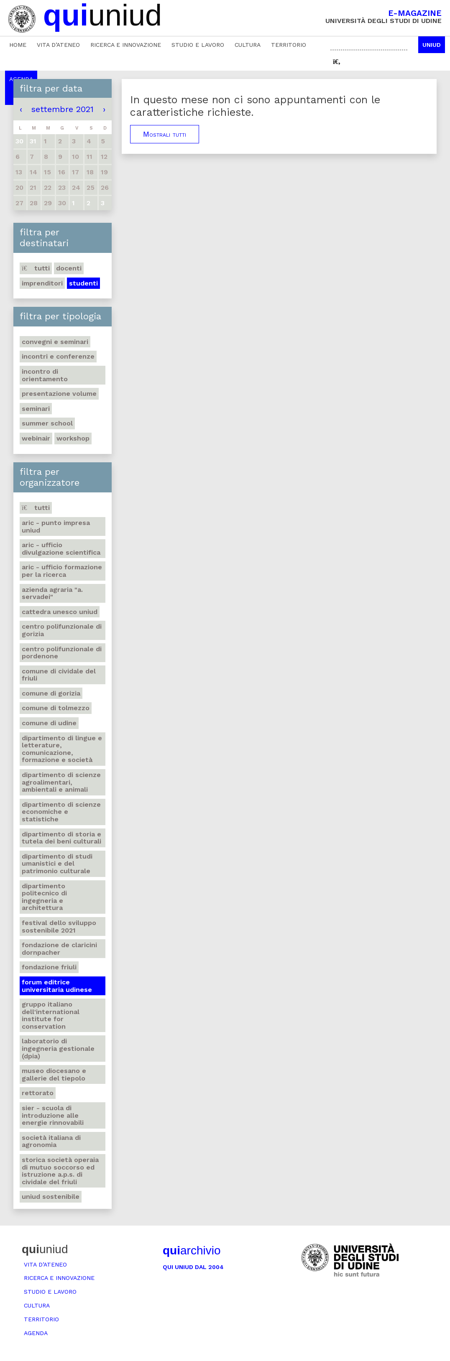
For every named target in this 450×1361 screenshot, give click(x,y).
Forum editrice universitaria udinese (57, 986)
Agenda (36, 1333)
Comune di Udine (49, 723)
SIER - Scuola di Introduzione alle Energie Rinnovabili (53, 1115)
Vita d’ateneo (58, 44)
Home (17, 44)
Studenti (83, 283)
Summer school (47, 423)
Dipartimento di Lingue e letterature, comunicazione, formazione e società (62, 749)
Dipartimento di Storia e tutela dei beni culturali (61, 838)
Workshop (72, 438)
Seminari (36, 409)
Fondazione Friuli (49, 967)
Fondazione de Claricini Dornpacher (59, 948)
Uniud (431, 44)
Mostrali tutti (164, 134)
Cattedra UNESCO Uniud (59, 612)
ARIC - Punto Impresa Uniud (56, 526)
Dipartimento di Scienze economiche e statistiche (61, 811)
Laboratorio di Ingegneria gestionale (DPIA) (58, 1048)
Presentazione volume (59, 394)
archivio (191, 1250)
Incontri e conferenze (58, 356)
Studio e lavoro (197, 44)
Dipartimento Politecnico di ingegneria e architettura (44, 897)
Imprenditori (42, 283)
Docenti (69, 268)
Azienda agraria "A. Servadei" (52, 593)
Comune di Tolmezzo (55, 708)
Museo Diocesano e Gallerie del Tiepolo (54, 1074)
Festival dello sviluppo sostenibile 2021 (59, 926)
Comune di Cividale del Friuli (59, 675)
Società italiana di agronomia (51, 1141)
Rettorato (38, 1093)
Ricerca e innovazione (125, 44)
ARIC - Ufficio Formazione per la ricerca (62, 571)
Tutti (36, 268)
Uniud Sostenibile (50, 1196)
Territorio (288, 44)
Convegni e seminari (55, 342)
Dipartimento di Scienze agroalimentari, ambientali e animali (61, 782)
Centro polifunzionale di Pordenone (62, 652)
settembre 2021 (62, 109)
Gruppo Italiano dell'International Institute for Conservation (50, 1015)
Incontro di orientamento (45, 375)
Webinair (36, 438)
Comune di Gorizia (51, 693)
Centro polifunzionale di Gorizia (62, 630)
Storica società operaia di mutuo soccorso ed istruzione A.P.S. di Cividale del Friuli (60, 1171)
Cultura (248, 44)
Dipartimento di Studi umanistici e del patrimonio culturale (57, 863)
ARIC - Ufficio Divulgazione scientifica (61, 548)
